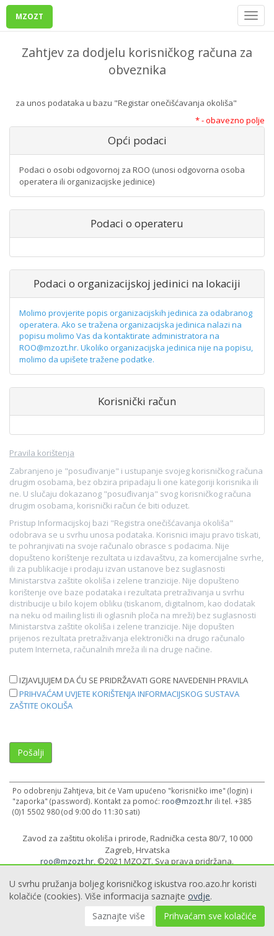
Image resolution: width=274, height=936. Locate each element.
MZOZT (29, 16)
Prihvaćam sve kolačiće (210, 916)
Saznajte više (118, 916)
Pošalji (30, 752)
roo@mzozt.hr (187, 801)
